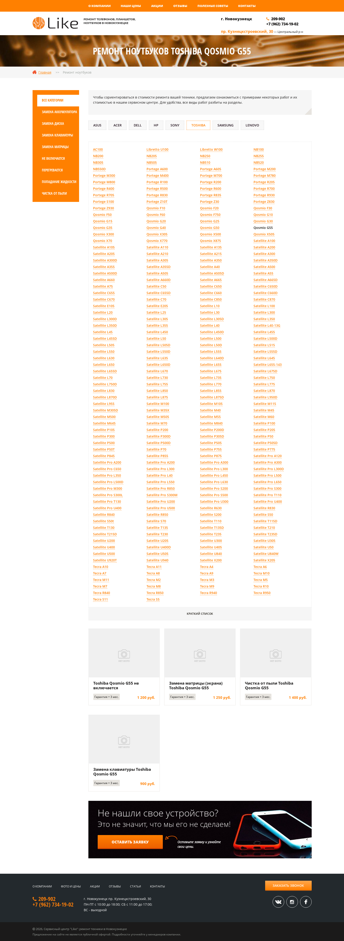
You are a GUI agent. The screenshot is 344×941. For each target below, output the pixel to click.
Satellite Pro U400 (268, 501)
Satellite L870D (105, 397)
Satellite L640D (212, 358)
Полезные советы (212, 6)
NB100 (259, 149)
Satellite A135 (211, 247)
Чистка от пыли (54, 193)
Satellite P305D (212, 436)
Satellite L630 (103, 358)
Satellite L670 (157, 371)
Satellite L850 (157, 390)
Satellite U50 (264, 547)
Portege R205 (264, 182)
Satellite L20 (103, 312)
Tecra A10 (100, 566)
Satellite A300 (264, 253)
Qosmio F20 (209, 208)
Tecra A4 (206, 566)
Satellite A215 (211, 253)
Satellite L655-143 (268, 364)
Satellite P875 (211, 456)
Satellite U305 (264, 540)
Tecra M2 (154, 580)
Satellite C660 (211, 293)
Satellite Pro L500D (108, 482)
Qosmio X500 (210, 234)
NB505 (152, 162)
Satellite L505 (103, 345)
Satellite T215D (105, 534)
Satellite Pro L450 (214, 475)
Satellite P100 (264, 423)
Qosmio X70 (102, 240)
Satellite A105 (104, 247)
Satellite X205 (264, 560)
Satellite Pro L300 (160, 469)
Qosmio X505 (264, 234)
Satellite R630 (211, 508)
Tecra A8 (153, 573)
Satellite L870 (264, 390)
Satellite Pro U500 (161, 508)
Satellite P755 (211, 449)
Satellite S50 (263, 514)
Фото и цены (71, 886)
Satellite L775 (264, 384)
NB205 (152, 156)
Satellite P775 (264, 449)
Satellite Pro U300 (214, 501)
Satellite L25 (156, 312)
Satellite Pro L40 (160, 475)
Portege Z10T (157, 201)
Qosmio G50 (209, 227)
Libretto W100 (211, 149)
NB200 (98, 156)
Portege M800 (104, 182)
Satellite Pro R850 (161, 488)
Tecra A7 (99, 573)
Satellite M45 (264, 410)
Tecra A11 (154, 566)
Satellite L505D (158, 345)
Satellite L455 (264, 332)
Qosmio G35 (102, 227)
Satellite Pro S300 (267, 488)
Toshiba (198, 125)
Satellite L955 (103, 403)
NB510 (205, 162)
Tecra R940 (208, 593)
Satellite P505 (211, 443)
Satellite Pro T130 (107, 501)
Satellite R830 (264, 508)
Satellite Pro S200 (214, 488)
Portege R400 (103, 188)
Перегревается (52, 170)
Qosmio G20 (156, 221)
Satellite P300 (104, 436)
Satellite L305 (157, 319)
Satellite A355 (104, 267)
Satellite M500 (104, 416)
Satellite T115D (265, 521)
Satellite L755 (157, 384)
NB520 (259, 162)
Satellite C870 (264, 299)
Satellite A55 (263, 273)
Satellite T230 (157, 534)
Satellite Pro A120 (268, 456)
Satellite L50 (156, 338)
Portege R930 (264, 195)
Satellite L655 (210, 364)
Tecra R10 (261, 586)
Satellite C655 (104, 293)
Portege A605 (210, 169)
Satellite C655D (158, 293)
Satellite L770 (210, 384)
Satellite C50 (156, 286)
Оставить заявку (130, 842)
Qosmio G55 (263, 227)
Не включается (53, 158)
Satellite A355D (158, 267)
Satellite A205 (104, 253)
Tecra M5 (261, 580)
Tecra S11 (100, 599)
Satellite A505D (212, 273)
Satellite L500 (210, 338)
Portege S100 (103, 201)
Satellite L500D (265, 338)
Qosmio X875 (210, 240)
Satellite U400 (104, 547)
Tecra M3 (207, 580)
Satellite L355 (157, 325)
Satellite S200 (210, 514)
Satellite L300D (105, 319)
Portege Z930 (103, 208)
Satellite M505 (158, 416)
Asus (97, 125)
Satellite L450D (212, 332)
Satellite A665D (265, 280)
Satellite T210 (264, 527)
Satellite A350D (265, 260)
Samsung (225, 125)
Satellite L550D (158, 351)
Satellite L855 (210, 390)
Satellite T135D (212, 527)
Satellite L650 (103, 364)
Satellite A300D (105, 260)
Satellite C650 (211, 286)
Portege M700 (211, 175)
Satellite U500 (104, 553)
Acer (118, 125)
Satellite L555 (210, 351)
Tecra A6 (260, 566)
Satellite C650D (265, 286)
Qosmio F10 (156, 208)
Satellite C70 (156, 299)
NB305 (98, 162)
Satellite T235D (265, 534)
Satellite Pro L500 (267, 475)
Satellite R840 (104, 514)
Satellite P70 (156, 449)
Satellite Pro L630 (214, 482)
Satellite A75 (103, 286)
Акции (157, 6)
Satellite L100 (264, 306)
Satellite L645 (264, 358)
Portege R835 (210, 195)
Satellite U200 (104, 540)
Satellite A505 (157, 273)
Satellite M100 (158, 403)
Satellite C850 (211, 299)
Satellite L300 (264, 312)
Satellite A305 (157, 260)
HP (156, 125)
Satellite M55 (210, 416)
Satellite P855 (157, 456)
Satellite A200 (264, 247)
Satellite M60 (264, 416)
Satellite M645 (104, 423)
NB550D (99, 169)
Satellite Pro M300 (107, 488)
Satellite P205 (264, 430)
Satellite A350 (211, 260)
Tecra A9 (206, 573)
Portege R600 (210, 188)
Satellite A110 (157, 247)
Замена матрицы (55, 146)
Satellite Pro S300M (162, 495)
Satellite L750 (264, 377)
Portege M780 (265, 175)
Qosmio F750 (210, 214)
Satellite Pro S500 (214, 495)
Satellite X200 (211, 560)
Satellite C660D (265, 293)
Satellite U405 (211, 547)
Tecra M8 (154, 586)
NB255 (259, 156)
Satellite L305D (212, 319)
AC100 (98, 149)
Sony (174, 125)
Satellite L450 (157, 332)
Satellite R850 (157, 514)
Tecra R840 (101, 593)
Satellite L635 (157, 358)
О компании (99, 6)
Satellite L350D (105, 325)
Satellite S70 (156, 521)
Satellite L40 (210, 325)
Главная (44, 72)
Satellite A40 (210, 267)
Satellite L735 (210, 377)
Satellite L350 (264, 319)
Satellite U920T (105, 560)
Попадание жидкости (59, 181)
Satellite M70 (157, 423)
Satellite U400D (159, 547)
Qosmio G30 (263, 221)
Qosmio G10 (263, 214)
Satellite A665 (211, 280)
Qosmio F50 (102, 214)
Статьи (135, 886)
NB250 (205, 156)
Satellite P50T (104, 449)
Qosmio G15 (102, 221)
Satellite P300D (158, 436)
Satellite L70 (103, 377)
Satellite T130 (103, 527)
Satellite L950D (265, 397)
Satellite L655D (105, 371)
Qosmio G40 (156, 227)
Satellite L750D (105, 384)
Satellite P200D (212, 430)
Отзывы (180, 6)
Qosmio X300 (103, 234)
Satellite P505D (265, 443)
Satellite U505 (157, 553)
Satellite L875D (212, 397)
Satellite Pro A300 (214, 462)
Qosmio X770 (157, 240)
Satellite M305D (105, 410)
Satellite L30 (210, 312)
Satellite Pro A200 (107, 462)
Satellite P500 (104, 443)
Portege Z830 (264, 201)
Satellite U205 (157, 540)
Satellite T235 (210, 534)
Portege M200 (265, 169)
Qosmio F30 (263, 208)
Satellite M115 (265, 403)
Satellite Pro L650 (267, 482)
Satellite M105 (211, 403)
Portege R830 (157, 195)
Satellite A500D (105, 273)
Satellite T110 (210, 521)
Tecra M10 (262, 573)
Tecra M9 (207, 586)
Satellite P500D (158, 443)
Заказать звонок (288, 885)
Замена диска (53, 123)
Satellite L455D (105, 338)
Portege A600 (157, 169)
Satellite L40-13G (267, 325)
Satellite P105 (104, 430)
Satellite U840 (211, 553)
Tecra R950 (262, 593)
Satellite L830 (103, 390)
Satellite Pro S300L (108, 495)
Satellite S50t (103, 521)
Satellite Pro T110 (267, 495)
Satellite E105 (103, 306)
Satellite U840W (266, 553)
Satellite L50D (211, 345)
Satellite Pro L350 (107, 475)
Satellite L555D (265, 351)
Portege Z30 (209, 201)
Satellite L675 (210, 371)
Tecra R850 (155, 593)
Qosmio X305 (157, 234)
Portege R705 (103, 195)
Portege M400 (158, 175)
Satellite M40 (210, 410)
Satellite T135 (157, 527)
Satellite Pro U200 (161, 501)
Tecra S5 (153, 599)
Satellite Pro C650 (107, 469)
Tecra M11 (101, 580)
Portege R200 (210, 182)
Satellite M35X (158, 410)
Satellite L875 (157, 397)
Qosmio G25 (209, 221)
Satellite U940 (157, 560)
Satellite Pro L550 (160, 482)
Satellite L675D (265, 371)
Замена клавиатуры (57, 135)
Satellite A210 (157, 253)
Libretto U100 (157, 149)
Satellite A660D (158, 280)
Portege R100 (157, 182)
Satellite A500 (264, 267)
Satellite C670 (104, 299)
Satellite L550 (103, 351)
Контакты (247, 6)
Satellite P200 (157, 430)
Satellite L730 (157, 377)
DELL (138, 125)
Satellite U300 (211, 540)
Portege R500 (157, 188)
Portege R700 (264, 188)
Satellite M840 (211, 423)
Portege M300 (104, 175)
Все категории (52, 100)
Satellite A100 (264, 240)
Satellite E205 (157, 306)
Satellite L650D (158, 364)
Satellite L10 (210, 306)
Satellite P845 (104, 456)
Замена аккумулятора (59, 111)
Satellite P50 (263, 436)
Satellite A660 (104, 280)
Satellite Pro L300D (269, 469)
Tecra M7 (100, 586)
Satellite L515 (264, 345)
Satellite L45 (103, 332)
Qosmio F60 (156, 214)
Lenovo (252, 125)
